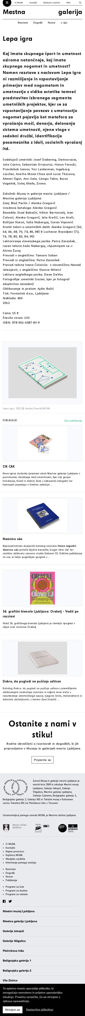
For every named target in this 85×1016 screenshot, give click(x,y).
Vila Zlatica (10, 980)
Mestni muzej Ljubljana (19, 911)
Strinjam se (12, 1010)
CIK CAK (9, 466)
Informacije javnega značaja (21, 862)
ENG (68, 2)
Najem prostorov (15, 851)
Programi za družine (16, 890)
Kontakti (33, 2)
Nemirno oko (12, 539)
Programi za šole (15, 886)
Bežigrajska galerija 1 (17, 960)
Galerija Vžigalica (14, 941)
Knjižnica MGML (14, 855)
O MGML (19, 2)
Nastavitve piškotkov (39, 1009)
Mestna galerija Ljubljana (20, 921)
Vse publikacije (73, 420)
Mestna (14, 11)
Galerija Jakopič (13, 931)
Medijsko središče (51, 2)
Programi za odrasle (17, 894)
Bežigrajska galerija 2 (17, 970)
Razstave (23, 22)
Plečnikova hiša (13, 951)
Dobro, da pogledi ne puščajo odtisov (32, 681)
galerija (70, 11)
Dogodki (37, 22)
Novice (51, 22)
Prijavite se (42, 760)
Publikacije (11, 880)
